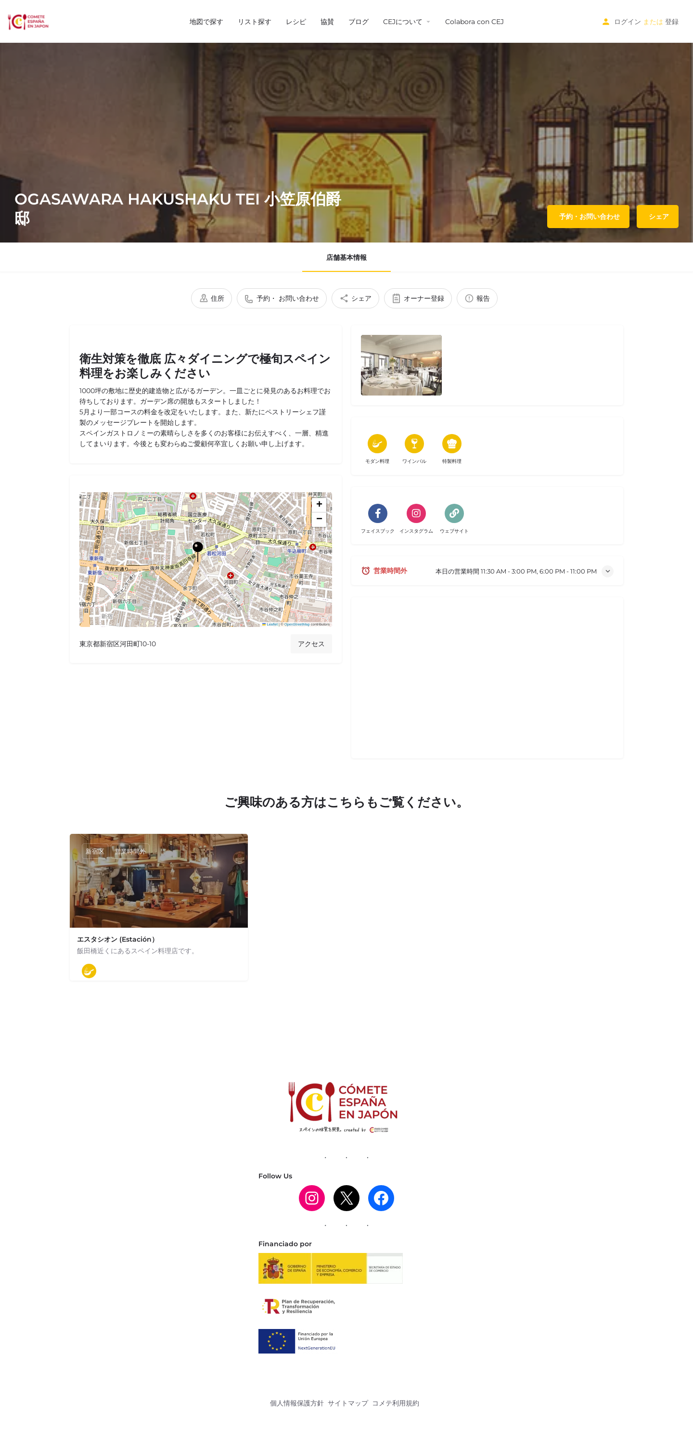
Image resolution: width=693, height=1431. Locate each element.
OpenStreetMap (297, 624)
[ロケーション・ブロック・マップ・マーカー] (198, 552)
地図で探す (206, 21)
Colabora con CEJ (474, 21)
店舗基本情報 (346, 257)
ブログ (358, 21)
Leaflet (270, 624)
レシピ (296, 21)
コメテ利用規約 (395, 1403)
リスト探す (254, 21)
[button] (205, 559)
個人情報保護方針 (297, 1403)
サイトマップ (348, 1403)
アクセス (311, 643)
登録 (672, 21)
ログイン (627, 21)
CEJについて (403, 21)
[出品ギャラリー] (401, 365)
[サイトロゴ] (29, 20)
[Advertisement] (487, 681)
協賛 (327, 21)
